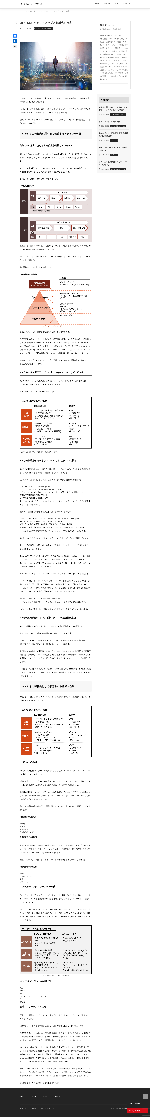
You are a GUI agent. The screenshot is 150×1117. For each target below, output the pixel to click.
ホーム (22, 11)
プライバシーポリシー (47, 1109)
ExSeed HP (23, 1109)
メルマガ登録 (134, 1104)
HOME (97, 4)
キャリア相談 (134, 1111)
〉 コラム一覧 (31, 11)
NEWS (117, 4)
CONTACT (127, 4)
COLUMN (107, 4)
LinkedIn (33, 1109)
